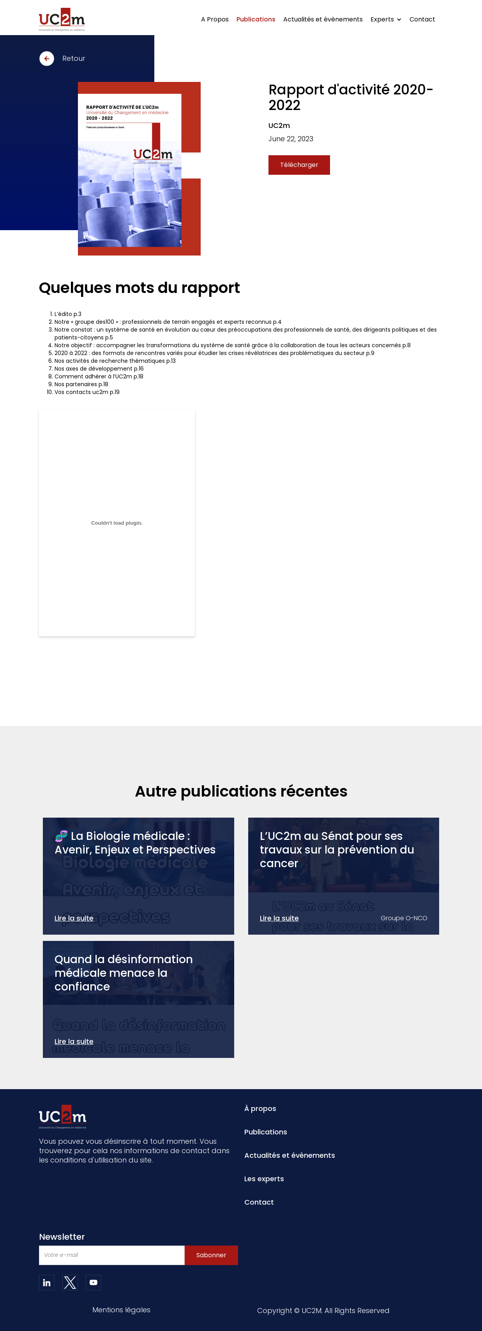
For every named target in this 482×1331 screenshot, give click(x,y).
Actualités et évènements (323, 19)
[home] (62, 19)
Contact (422, 19)
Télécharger (299, 164)
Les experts (264, 1179)
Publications (256, 19)
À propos (260, 1109)
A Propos (215, 19)
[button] (386, 19)
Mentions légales (121, 1310)
